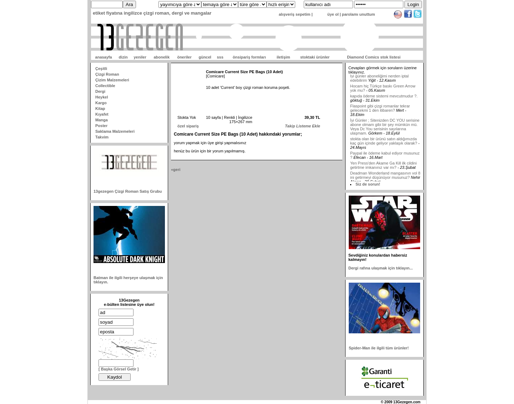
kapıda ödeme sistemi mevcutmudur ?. (384, 98)
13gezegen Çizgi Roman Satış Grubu (128, 191)
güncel (204, 57)
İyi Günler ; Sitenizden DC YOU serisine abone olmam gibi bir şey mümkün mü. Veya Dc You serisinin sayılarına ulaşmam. (384, 128)
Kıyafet (102, 114)
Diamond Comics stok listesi (373, 57)
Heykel (101, 97)
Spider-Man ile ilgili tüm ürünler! (379, 348)
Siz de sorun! (368, 184)
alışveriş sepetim (295, 14)
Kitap (100, 108)
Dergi (100, 91)
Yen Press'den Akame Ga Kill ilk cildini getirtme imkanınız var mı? (383, 167)
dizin (123, 57)
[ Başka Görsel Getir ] (119, 369)
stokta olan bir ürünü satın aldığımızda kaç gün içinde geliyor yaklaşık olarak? (383, 142)
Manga (101, 120)
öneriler (184, 57)
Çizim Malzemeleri (112, 80)
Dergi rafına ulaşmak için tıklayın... (380, 268)
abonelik (161, 57)
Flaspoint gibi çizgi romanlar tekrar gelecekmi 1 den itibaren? (380, 110)
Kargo (101, 103)
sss (220, 57)
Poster (101, 125)
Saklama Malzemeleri (115, 131)
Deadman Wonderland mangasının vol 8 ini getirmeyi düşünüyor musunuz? (385, 177)
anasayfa (103, 57)
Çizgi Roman (107, 74)
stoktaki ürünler (315, 57)
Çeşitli (101, 68)
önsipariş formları (249, 57)
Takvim (102, 137)
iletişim (283, 57)
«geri (175, 169)
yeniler (139, 57)
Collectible (105, 86)
